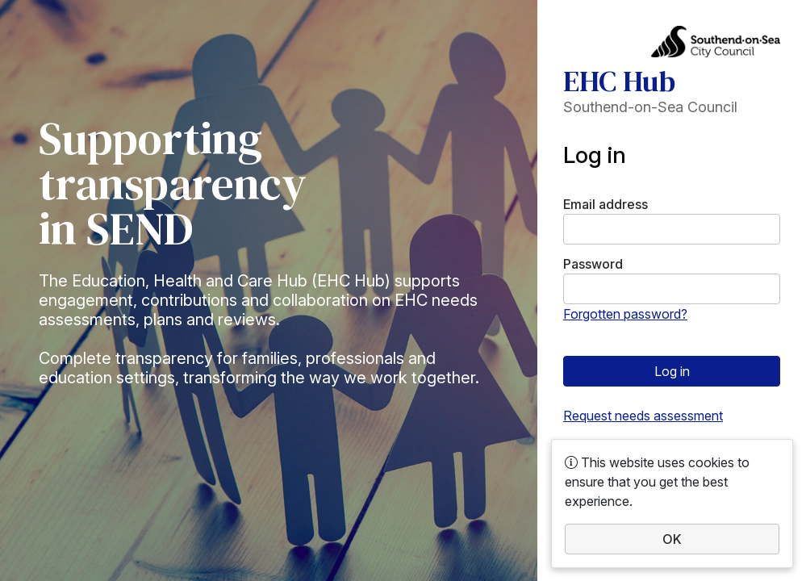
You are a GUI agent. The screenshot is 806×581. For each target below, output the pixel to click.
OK (672, 539)
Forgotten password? (625, 314)
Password (593, 264)
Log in (672, 371)
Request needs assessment (643, 416)
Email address (605, 204)
